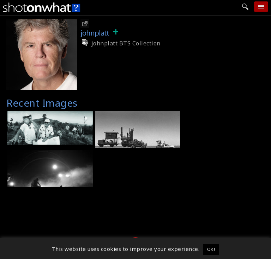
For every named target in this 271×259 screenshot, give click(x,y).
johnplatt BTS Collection (120, 43)
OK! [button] (211, 249)
